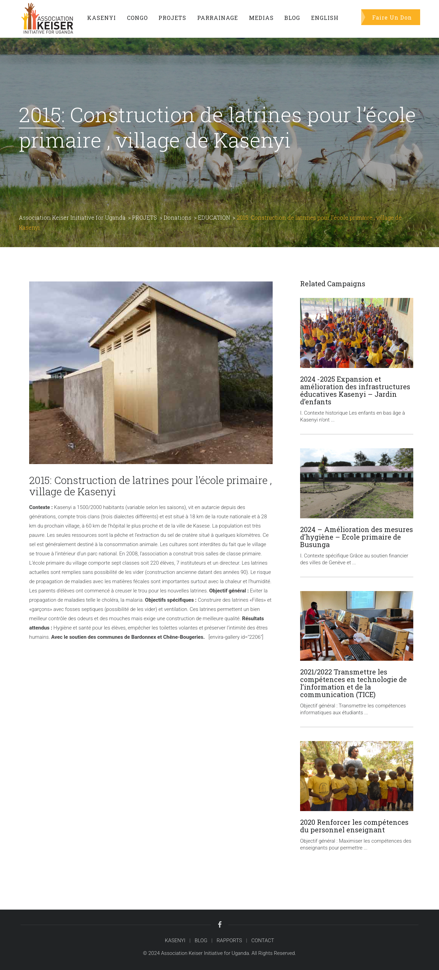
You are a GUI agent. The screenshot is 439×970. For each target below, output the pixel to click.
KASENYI (175, 940)
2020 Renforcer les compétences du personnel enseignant (354, 826)
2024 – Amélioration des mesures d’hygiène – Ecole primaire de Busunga (356, 537)
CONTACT (262, 940)
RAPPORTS (229, 940)
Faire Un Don (392, 17)
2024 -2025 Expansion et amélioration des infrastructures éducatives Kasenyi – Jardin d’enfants (355, 390)
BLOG (200, 940)
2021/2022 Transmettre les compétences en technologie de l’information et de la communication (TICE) (353, 683)
